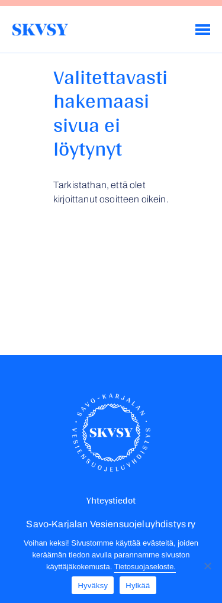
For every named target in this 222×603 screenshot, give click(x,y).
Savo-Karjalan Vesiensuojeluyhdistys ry (40, 30)
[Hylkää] (207, 566)
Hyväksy (93, 585)
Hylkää (138, 585)
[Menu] (202, 29)
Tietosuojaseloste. (145, 566)
